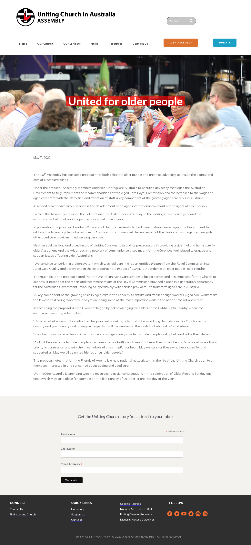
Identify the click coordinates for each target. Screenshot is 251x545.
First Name (68, 434)
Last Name (68, 448)
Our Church (45, 43)
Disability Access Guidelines (137, 519)
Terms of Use (82, 536)
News (94, 43)
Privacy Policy (101, 536)
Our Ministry (72, 43)
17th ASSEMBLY (180, 42)
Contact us (140, 43)
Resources (115, 43)
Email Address (71, 464)
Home (23, 43)
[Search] (191, 21)
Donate (225, 42)
